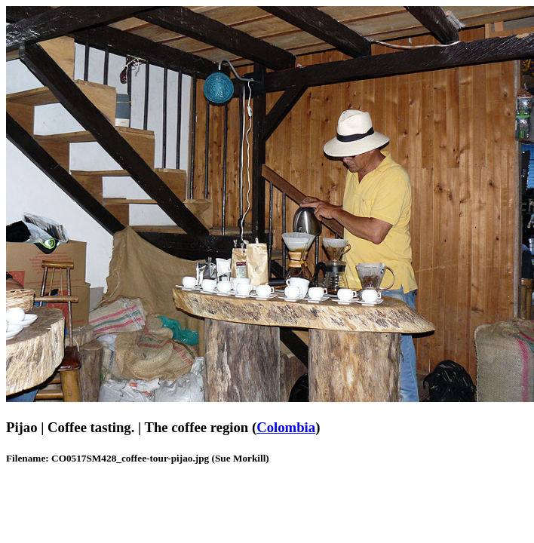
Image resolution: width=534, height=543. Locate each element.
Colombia (285, 427)
